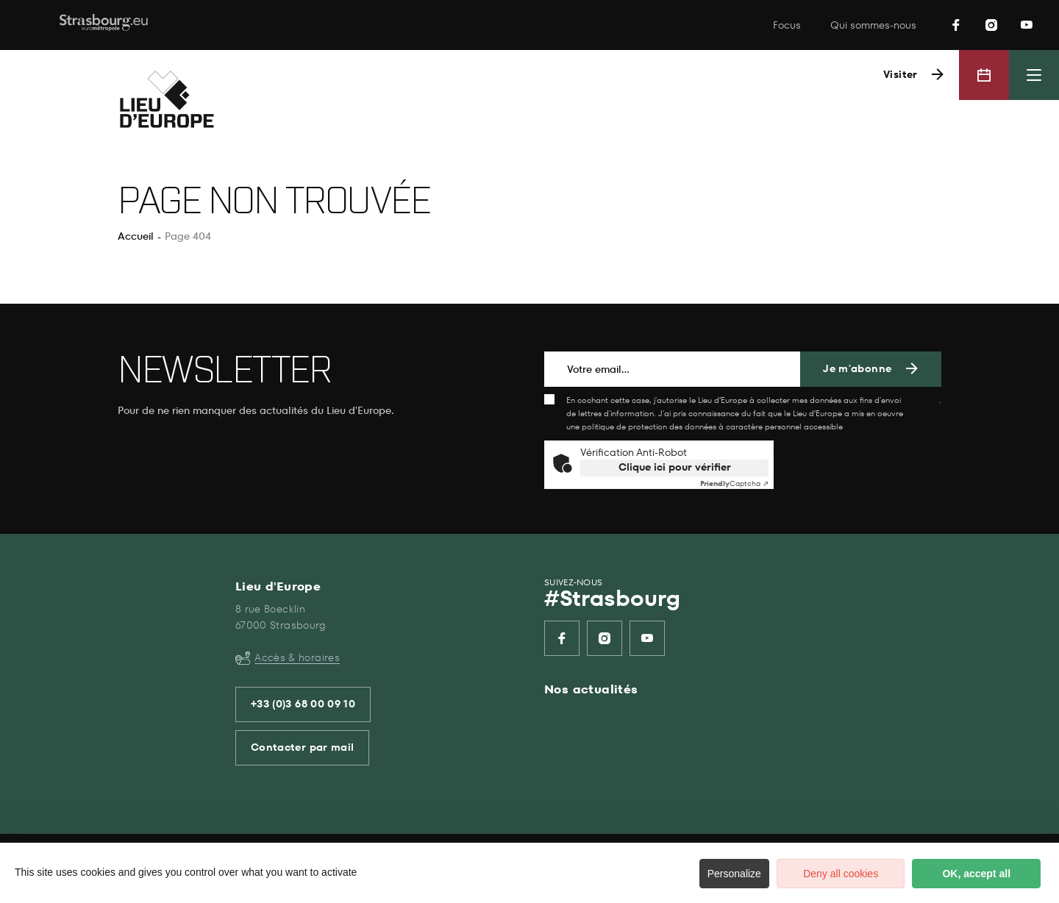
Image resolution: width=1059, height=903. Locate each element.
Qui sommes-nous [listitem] (873, 25)
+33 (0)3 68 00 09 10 (303, 704)
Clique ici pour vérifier (674, 467)
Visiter (899, 74)
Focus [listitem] (787, 25)
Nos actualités (591, 689)
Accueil (136, 236)
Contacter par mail (302, 747)
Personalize (711, 873)
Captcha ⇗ (734, 483)
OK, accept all (971, 873)
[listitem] (956, 25)
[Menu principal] (1034, 75)
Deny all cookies (823, 873)
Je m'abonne (857, 369)
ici (922, 400)
